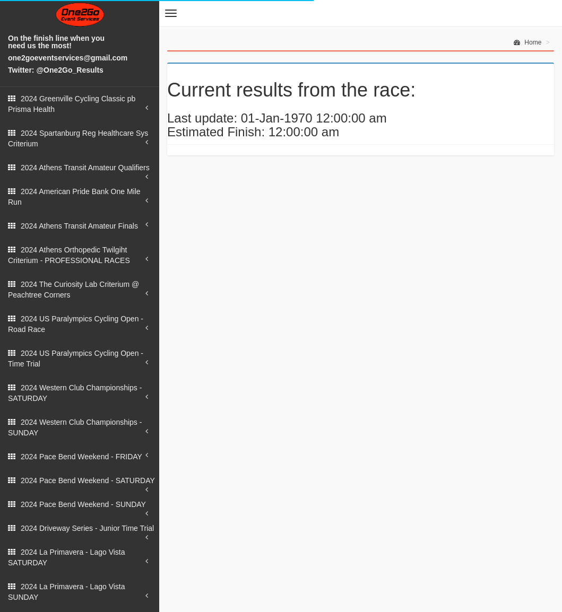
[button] (171, 13)
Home (527, 42)
